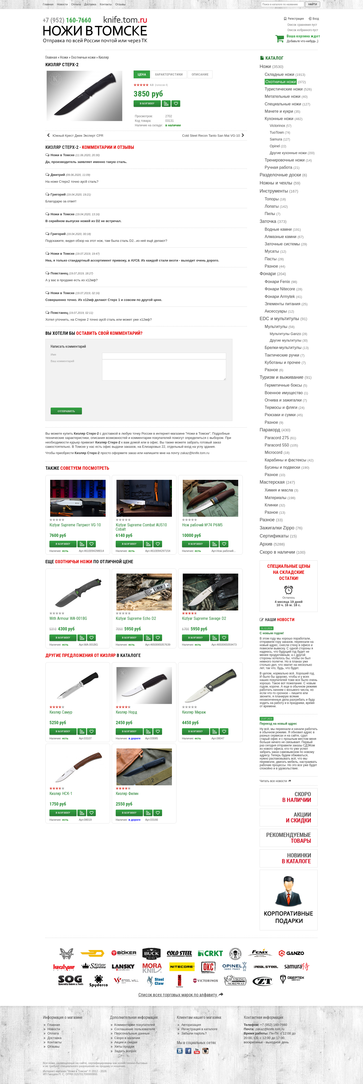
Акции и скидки (123, 1042)
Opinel (275, 146)
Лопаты (272, 206)
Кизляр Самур (60, 712)
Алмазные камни (280, 236)
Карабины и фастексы (285, 460)
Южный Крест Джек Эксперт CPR (74, 135)
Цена (142, 74)
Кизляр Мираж (194, 712)
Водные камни (278, 229)
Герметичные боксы (283, 385)
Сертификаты (274, 535)
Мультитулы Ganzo (285, 334)
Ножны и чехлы (276, 182)
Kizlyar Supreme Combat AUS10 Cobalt (141, 527)
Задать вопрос (123, 1051)
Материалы (275, 498)
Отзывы (120, 4)
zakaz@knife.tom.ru (194, 453)
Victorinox (277, 126)
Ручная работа (278, 167)
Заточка (268, 221)
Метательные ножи (282, 96)
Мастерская (272, 482)
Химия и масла (279, 490)
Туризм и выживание (282, 377)
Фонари (268, 273)
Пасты (271, 259)
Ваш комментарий (62, 361)
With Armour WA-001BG (68, 618)
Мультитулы (276, 326)
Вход (313, 18)
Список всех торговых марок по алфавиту (181, 994)
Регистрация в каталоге (197, 1029)
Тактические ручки (282, 355)
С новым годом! (272, 633)
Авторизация (189, 1025)
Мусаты (272, 251)
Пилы (270, 213)
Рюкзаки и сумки (280, 415)
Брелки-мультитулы (283, 347)
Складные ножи (279, 74)
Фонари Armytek (280, 296)
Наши (277, 619)
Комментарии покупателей (132, 1025)
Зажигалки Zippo (277, 527)
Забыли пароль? (192, 1033)
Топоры (272, 199)
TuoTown (277, 132)
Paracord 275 (277, 438)
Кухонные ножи (279, 118)
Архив (266, 544)
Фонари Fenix (277, 281)
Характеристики (169, 74)
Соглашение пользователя (132, 1029)
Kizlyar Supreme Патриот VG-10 (75, 525)
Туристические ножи (284, 89)
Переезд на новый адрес (278, 723)
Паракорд (270, 429)
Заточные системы (282, 244)
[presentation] (188, 394)
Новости (62, 4)
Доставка (90, 4)
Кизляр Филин (127, 793)
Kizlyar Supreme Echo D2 (136, 618)
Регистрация (294, 18)
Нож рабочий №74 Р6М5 (202, 525)
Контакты (106, 4)
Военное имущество (284, 393)
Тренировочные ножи (285, 160)
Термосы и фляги (281, 407)
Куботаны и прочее (282, 362)
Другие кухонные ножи (288, 153)
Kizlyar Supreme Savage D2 (204, 618)
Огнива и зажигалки (283, 400)
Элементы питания (282, 304)
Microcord (273, 452)
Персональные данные (130, 1033)
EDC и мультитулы (279, 318)
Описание (200, 74)
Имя (53, 354)
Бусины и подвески (282, 467)
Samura (276, 139)
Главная (48, 4)
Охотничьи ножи (280, 82)
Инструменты (274, 191)
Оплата (76, 4)
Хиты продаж (122, 1046)
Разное (271, 266)
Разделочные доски (280, 174)
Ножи (265, 66)
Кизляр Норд (126, 712)
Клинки (271, 505)
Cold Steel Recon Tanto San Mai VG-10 (214, 135)
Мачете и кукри (279, 111)
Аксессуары (276, 311)
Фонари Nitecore (280, 289)
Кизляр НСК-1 (60, 793)
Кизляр (104, 57)
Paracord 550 (277, 445)
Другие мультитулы (285, 340)
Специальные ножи (283, 104)
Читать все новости (276, 781)
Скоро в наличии (277, 552)
